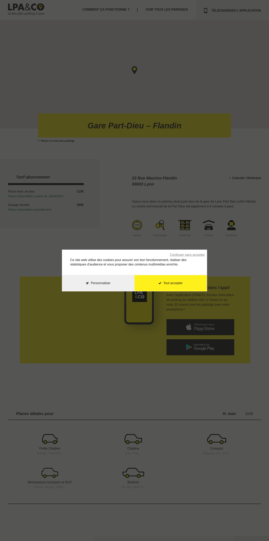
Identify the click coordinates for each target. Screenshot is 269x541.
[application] (259, 531)
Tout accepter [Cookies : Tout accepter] (171, 283)
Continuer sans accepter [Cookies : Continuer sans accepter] (187, 254)
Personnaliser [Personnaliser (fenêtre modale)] (101, 283)
